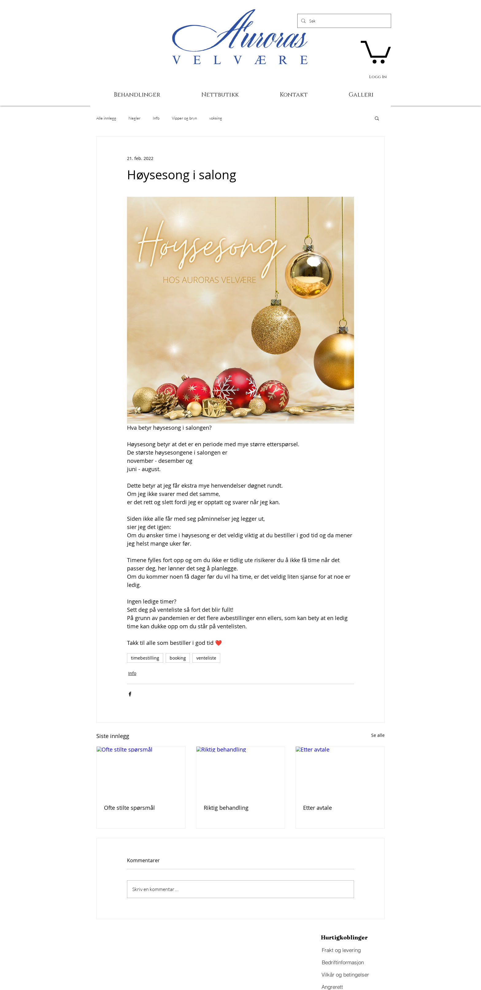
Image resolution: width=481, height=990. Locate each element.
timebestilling (145, 658)
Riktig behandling (226, 807)
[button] (376, 50)
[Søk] (343, 21)
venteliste (206, 658)
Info (156, 118)
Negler (134, 118)
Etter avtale (317, 807)
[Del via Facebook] (130, 694)
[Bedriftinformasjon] (342, 962)
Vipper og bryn (184, 118)
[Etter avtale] (340, 771)
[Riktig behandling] (240, 771)
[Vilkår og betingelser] (345, 975)
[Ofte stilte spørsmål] (141, 771)
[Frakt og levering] (341, 950)
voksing (215, 118)
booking (178, 658)
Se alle (378, 735)
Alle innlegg (106, 118)
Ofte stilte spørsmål (129, 807)
